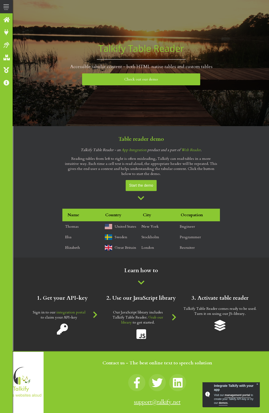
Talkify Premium (6, 70)
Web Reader (191, 149)
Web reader (6, 45)
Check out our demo (141, 79)
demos (223, 403)
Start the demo (141, 185)
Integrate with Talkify (6, 32)
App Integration (134, 149)
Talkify (6, 19)
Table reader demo (141, 139)
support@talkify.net (157, 402)
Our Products (6, 57)
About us (6, 82)
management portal (238, 395)
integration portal (71, 312)
